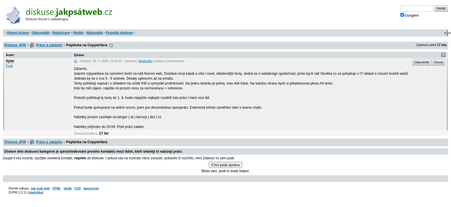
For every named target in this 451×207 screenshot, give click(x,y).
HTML (56, 188)
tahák (68, 188)
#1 (75, 61)
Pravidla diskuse (119, 33)
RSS (111, 45)
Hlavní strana (17, 33)
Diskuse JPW (15, 45)
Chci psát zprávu (225, 165)
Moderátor (146, 61)
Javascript (91, 188)
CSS (77, 188)
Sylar (10, 61)
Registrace (61, 33)
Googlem (409, 15)
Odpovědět (40, 33)
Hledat (78, 33)
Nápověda (94, 33)
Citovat (438, 62)
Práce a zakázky (49, 45)
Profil (9, 66)
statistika (35, 192)
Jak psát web (40, 188)
